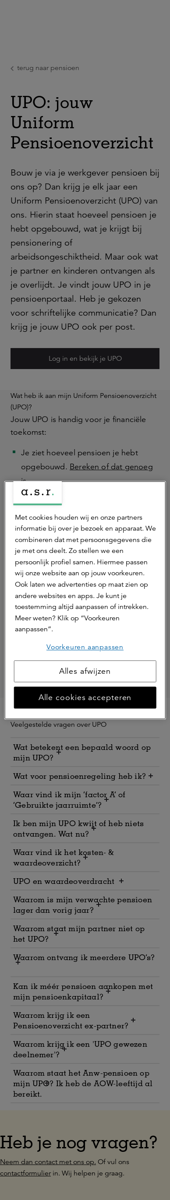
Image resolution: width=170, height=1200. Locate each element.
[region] (85, 600)
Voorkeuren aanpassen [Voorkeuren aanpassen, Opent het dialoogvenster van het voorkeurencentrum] (85, 647)
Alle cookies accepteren (85, 697)
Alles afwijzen (85, 671)
